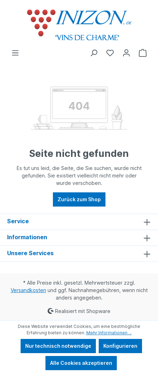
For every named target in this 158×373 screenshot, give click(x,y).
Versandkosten (28, 290)
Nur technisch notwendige (58, 346)
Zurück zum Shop (79, 199)
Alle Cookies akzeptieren (81, 363)
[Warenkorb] (143, 53)
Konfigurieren (120, 346)
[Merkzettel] (110, 53)
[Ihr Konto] (126, 53)
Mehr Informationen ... (109, 332)
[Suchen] (94, 53)
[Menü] (15, 53)
